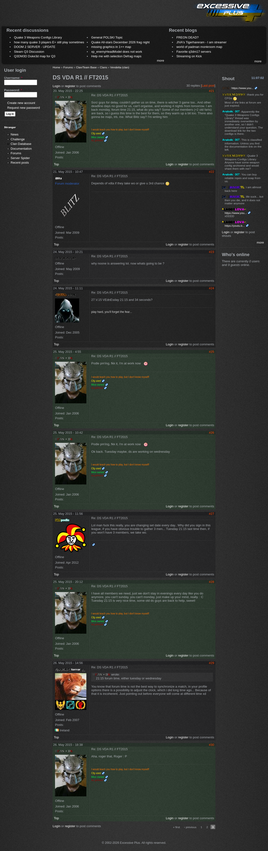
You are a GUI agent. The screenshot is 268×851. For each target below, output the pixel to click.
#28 (211, 582)
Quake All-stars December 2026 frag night (120, 42)
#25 (211, 352)
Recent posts (20, 162)
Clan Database (21, 144)
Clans (103, 67)
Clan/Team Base (86, 67)
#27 (211, 514)
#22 (211, 172)
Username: (13, 78)
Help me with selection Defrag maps (116, 56)
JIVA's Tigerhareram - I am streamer (201, 42)
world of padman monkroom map (199, 47)
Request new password (23, 108)
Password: (13, 90)
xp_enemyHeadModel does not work (116, 51)
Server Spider (20, 158)
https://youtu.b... (235, 225)
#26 (211, 432)
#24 (211, 288)
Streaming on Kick (189, 56)
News (15, 134)
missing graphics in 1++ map (111, 47)
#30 (211, 745)
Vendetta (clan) (119, 67)
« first (176, 827)
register (70, 86)
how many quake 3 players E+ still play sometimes (49, 42)
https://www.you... (243, 88)
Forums (16, 153)
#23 (211, 252)
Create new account (21, 103)
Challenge (18, 139)
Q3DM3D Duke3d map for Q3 (34, 56)
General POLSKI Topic (107, 37)
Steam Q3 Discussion (29, 51)
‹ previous (190, 827)
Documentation (21, 148)
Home (56, 67)
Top (56, 164)
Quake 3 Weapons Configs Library (38, 37)
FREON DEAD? (187, 37)
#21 (211, 91)
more (160, 60)
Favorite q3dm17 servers (193, 51)
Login (56, 86)
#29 (211, 663)
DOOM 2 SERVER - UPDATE (34, 47)
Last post (208, 85)
